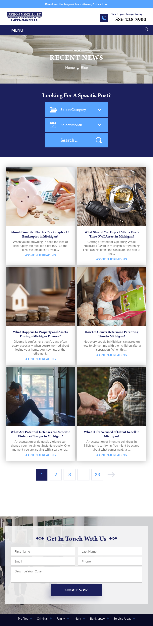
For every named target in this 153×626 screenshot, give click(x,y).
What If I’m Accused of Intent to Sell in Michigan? (111, 434)
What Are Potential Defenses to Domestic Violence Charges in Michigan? (40, 434)
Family (61, 618)
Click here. (101, 4)
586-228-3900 (130, 19)
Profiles (23, 618)
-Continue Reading (40, 255)
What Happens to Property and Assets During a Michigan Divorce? (40, 334)
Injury (77, 618)
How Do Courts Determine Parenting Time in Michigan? (111, 334)
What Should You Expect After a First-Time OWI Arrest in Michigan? (111, 234)
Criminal (42, 618)
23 (97, 474)
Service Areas (122, 618)
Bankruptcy (97, 618)
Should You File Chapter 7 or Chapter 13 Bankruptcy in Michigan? (40, 234)
